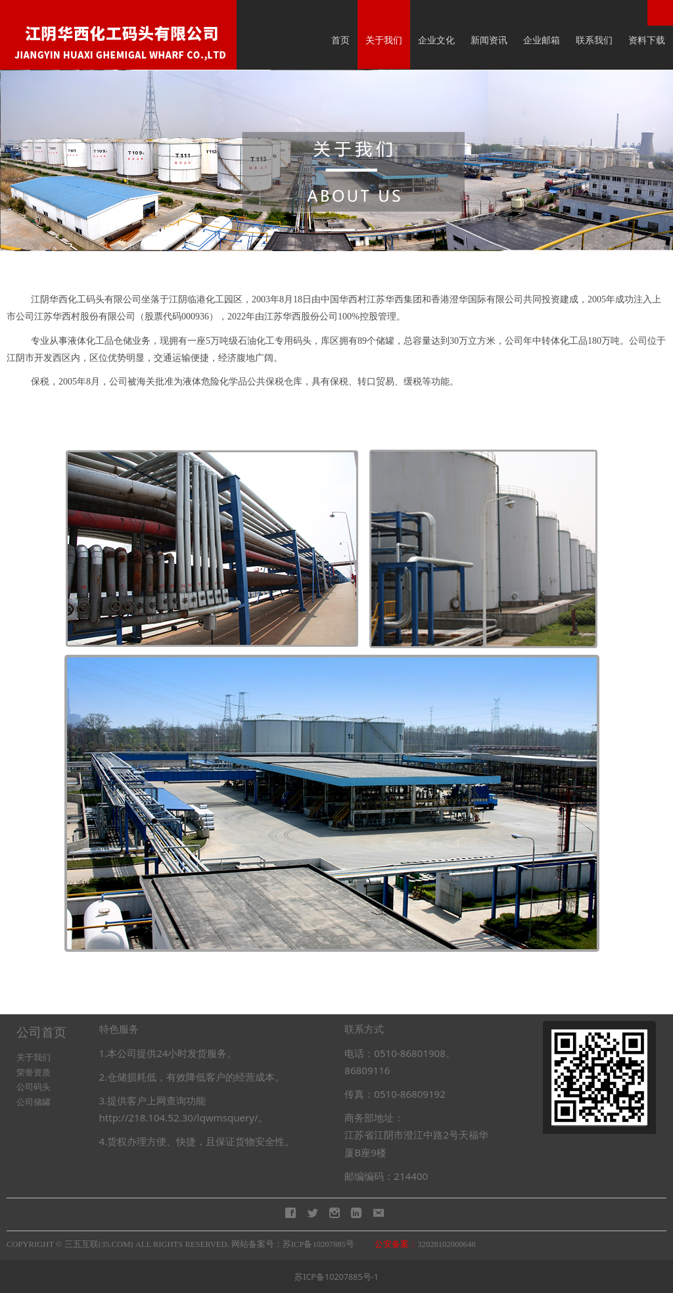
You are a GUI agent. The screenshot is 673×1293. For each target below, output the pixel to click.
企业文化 (436, 40)
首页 (340, 40)
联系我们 (594, 40)
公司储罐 (33, 1102)
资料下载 (646, 40)
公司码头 (33, 1087)
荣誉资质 (33, 1072)
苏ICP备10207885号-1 (336, 1276)
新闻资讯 (489, 40)
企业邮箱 (541, 40)
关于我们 (383, 40)
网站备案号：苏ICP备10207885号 (292, 1244)
